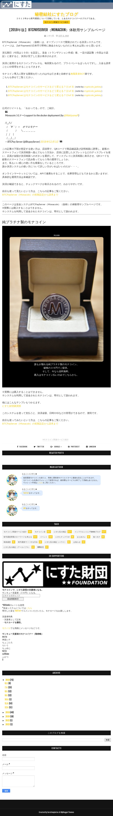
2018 (7, 680)
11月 (7, 703)
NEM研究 (41, 547)
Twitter (26, 493)
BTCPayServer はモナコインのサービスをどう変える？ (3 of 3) (41, 95)
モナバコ (6, 628)
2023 (7, 724)
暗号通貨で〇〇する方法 (28, 542)
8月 (6, 691)
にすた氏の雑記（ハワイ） (55, 542)
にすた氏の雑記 (60, 532)
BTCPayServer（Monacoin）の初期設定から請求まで (30, 194)
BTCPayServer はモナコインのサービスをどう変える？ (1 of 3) (41, 86)
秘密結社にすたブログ (56, 14)
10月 (7, 699)
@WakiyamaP (71, 115)
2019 (7, 712)
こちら (40, 482)
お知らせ (76, 542)
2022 (7, 720)
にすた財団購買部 (11, 405)
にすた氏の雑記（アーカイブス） (17, 547)
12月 (7, 707)
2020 (7, 716)
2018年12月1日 (49, 141)
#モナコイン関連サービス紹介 (56, 439)
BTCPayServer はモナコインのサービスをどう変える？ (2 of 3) (41, 90)
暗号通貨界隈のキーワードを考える (18, 537)
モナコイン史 (40, 532)
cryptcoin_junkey (92, 86)
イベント (43, 537)
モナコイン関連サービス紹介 (57, 22)
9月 (6, 695)
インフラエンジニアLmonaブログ (87, 532)
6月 (6, 683)
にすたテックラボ (62, 537)
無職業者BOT (77, 73)
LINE (24, 508)
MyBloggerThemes (67, 812)
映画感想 (7, 542)
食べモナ (96, 537)
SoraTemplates (53, 812)
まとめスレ (81, 537)
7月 (6, 687)
